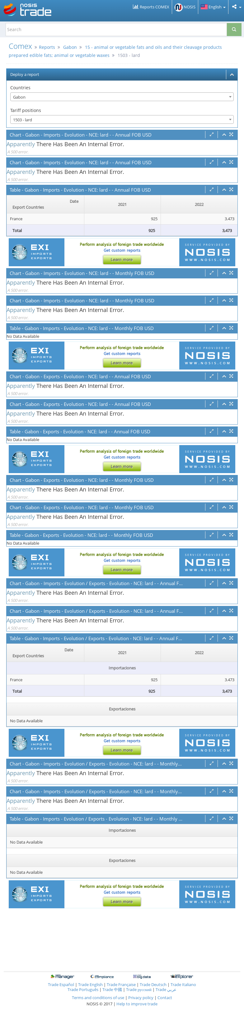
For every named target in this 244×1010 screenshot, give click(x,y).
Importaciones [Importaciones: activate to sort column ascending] (122, 830)
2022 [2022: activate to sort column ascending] (199, 204)
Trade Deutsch (153, 984)
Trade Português (83, 989)
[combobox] (122, 96)
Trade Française (121, 984)
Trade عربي (166, 989)
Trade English (90, 984)
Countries (20, 88)
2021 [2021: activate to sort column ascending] (122, 204)
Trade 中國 (112, 989)
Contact (164, 997)
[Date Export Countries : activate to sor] (45, 204)
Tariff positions (25, 110)
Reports (47, 47)
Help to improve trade (136, 1004)
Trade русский (139, 989)
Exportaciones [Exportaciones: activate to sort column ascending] (122, 709)
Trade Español (61, 984)
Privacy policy (141, 997)
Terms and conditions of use (98, 997)
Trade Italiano (183, 984)
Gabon (70, 47)
